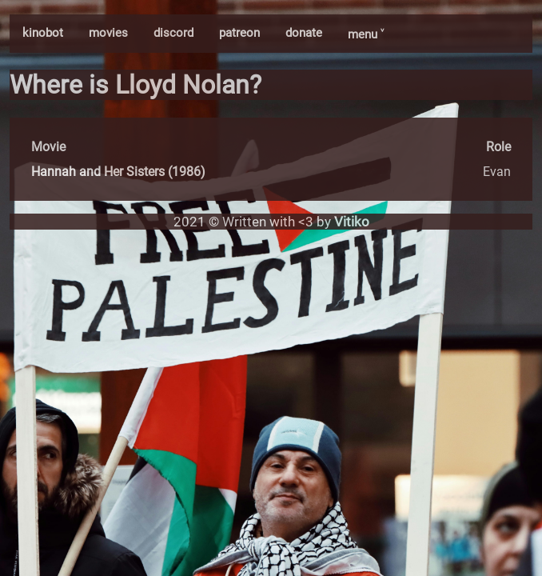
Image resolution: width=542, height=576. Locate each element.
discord (173, 33)
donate (303, 33)
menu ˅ (366, 34)
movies (108, 33)
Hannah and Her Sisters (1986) (118, 171)
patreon (239, 33)
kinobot (42, 33)
